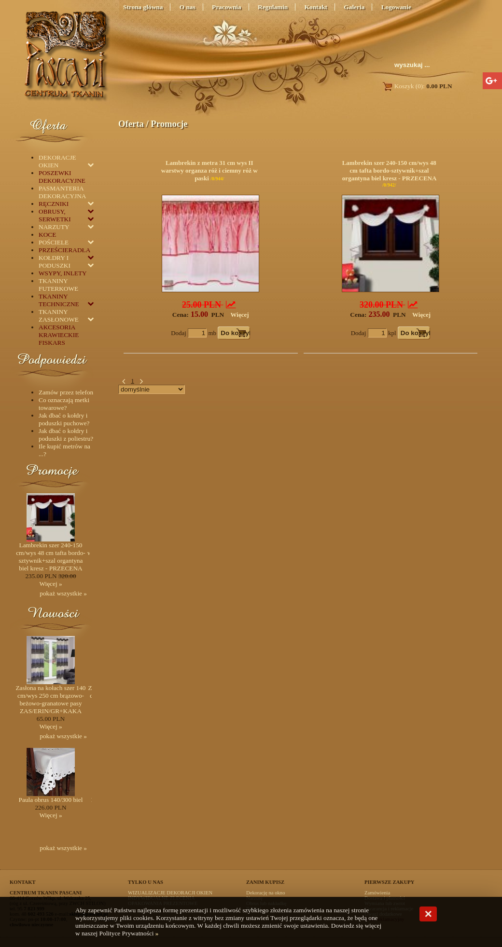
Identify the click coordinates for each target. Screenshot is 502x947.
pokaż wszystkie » (63, 593)
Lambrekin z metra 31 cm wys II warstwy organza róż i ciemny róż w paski (209, 170)
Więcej (240, 314)
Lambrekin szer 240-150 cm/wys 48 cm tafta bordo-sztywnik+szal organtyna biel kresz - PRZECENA (389, 170)
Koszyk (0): (416, 86)
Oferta (131, 124)
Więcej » (50, 583)
